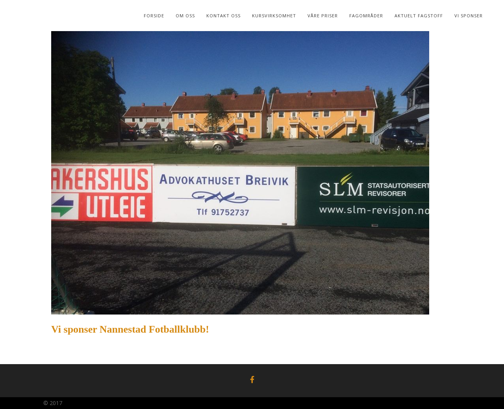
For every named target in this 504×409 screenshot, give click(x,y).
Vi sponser (468, 16)
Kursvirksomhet (274, 16)
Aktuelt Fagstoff (419, 16)
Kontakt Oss (223, 16)
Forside (154, 16)
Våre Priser (323, 16)
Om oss (185, 16)
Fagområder (366, 16)
